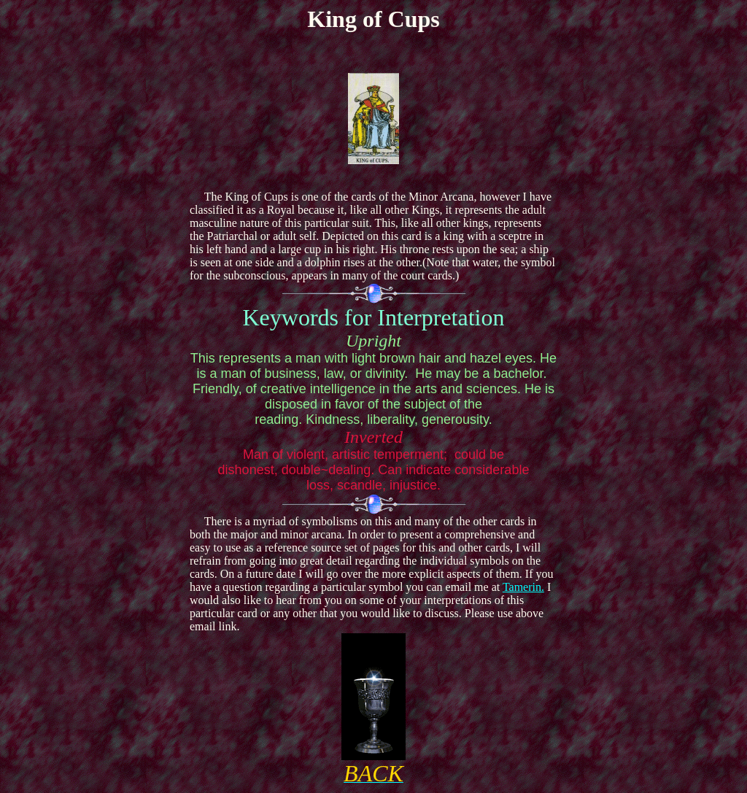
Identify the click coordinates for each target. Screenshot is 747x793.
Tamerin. (523, 587)
